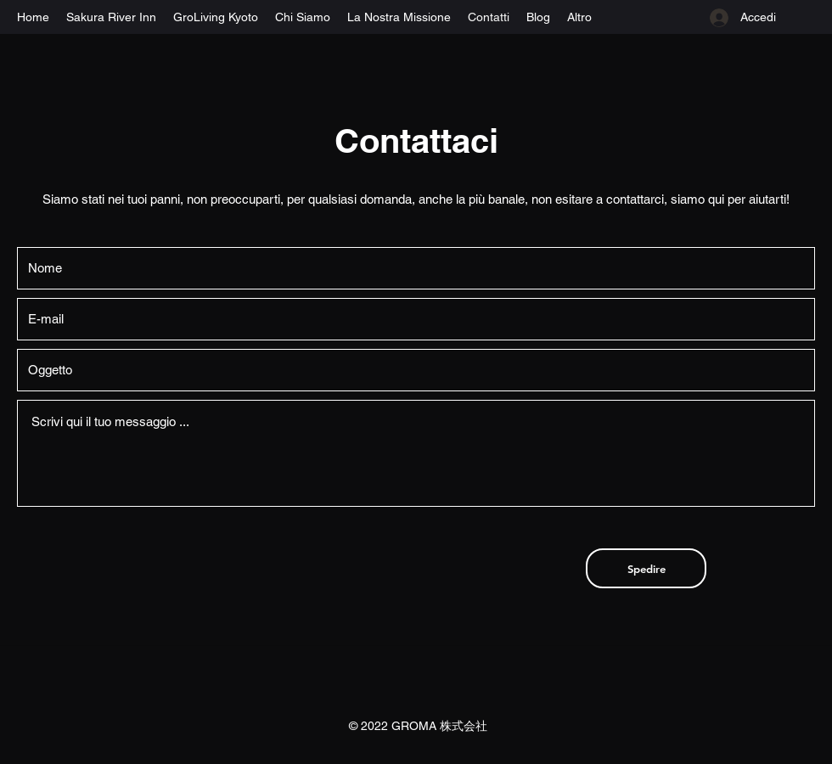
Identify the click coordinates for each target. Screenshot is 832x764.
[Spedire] (646, 568)
